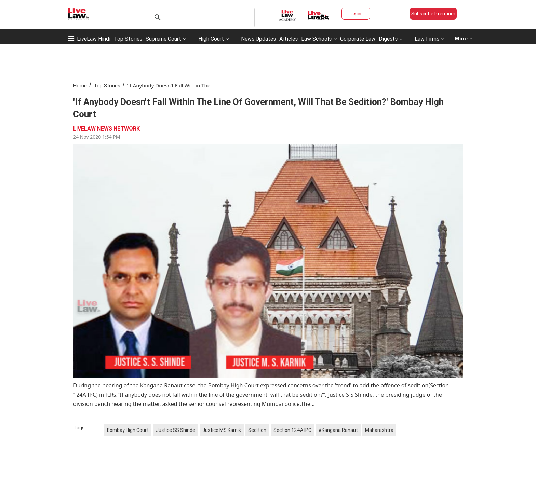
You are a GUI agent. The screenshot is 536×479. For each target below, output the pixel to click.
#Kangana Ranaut (338, 430)
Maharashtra (379, 430)
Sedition (257, 430)
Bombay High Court (128, 430)
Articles (288, 38)
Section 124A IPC (292, 430)
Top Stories (128, 38)
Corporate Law (357, 38)
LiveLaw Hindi (93, 38)
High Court (211, 38)
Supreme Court (163, 38)
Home (80, 85)
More (464, 39)
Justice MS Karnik (221, 430)
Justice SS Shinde (175, 430)
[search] (200, 17)
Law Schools (319, 38)
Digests (388, 38)
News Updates (258, 38)
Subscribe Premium (433, 14)
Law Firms (429, 38)
